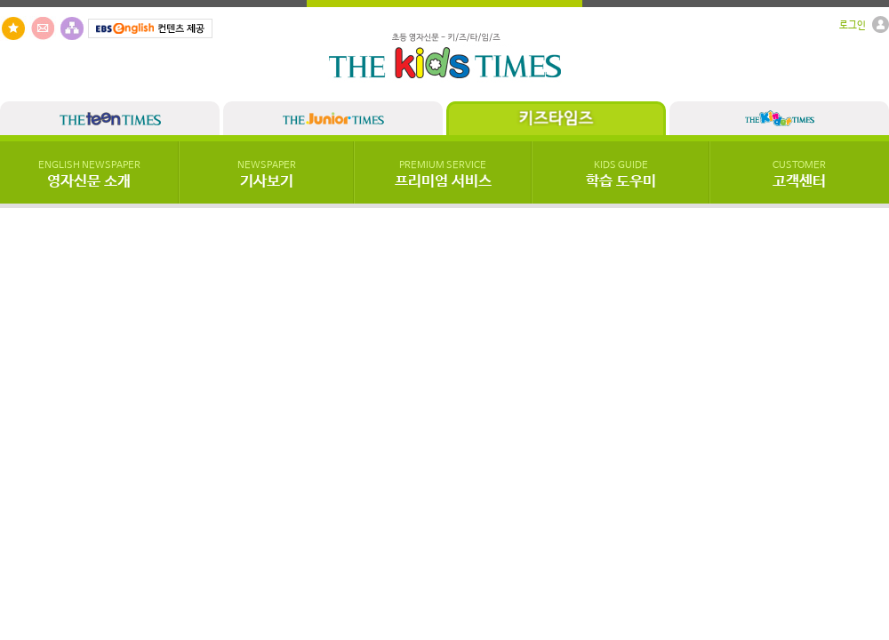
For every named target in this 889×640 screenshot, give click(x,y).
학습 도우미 (621, 175)
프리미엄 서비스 (443, 175)
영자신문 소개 (89, 175)
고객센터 (799, 175)
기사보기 (266, 175)
